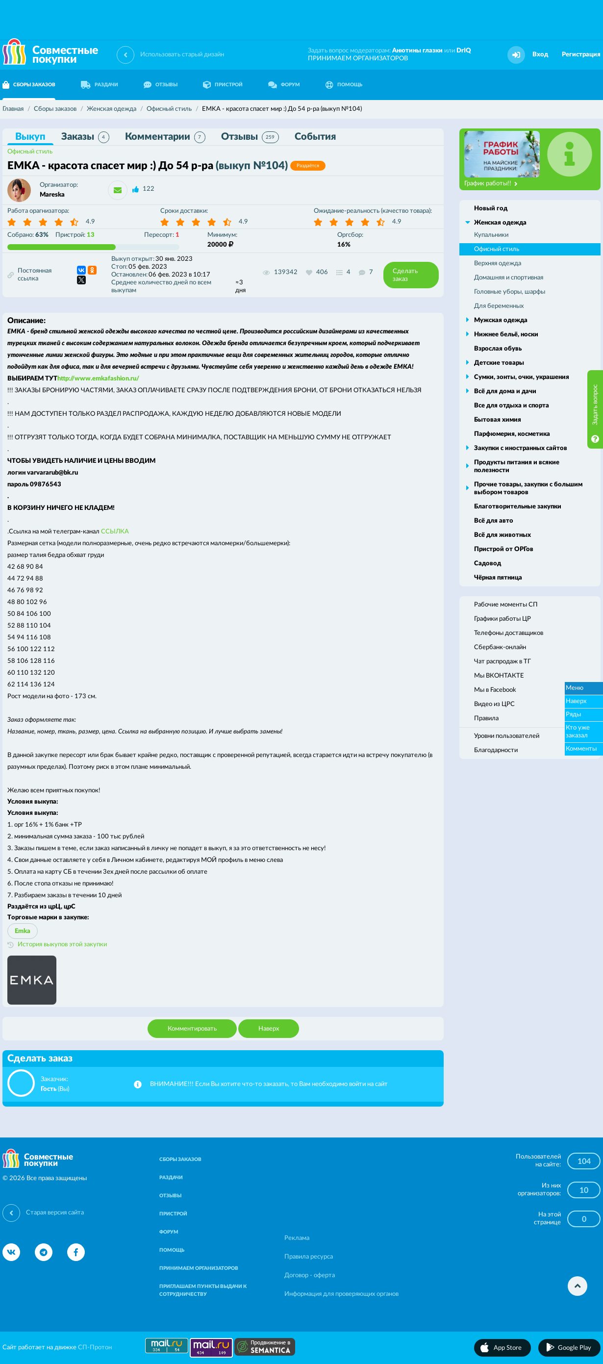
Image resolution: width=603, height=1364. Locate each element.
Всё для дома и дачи (505, 391)
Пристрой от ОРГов (503, 549)
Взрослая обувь (498, 349)
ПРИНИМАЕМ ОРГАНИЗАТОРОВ (358, 58)
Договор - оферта (309, 1275)
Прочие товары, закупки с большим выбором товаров (528, 488)
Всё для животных (502, 535)
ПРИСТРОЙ (223, 85)
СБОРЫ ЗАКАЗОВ (180, 1159)
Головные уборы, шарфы (509, 292)
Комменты (581, 749)
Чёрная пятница (498, 578)
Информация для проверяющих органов (341, 1294)
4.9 (90, 222)
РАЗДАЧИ (99, 85)
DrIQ (463, 51)
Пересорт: (161, 235)
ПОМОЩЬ (344, 85)
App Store (508, 1348)
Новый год (490, 208)
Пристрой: (75, 235)
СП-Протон (95, 1347)
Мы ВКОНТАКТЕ (499, 676)
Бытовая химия (497, 420)
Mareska (52, 195)
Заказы (85, 137)
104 (584, 1161)
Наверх (268, 1029)
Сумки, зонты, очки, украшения (521, 377)
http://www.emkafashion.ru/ (98, 379)
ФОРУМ (284, 85)
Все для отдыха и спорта (511, 406)
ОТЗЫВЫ (160, 85)
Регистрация (581, 54)
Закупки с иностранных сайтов (520, 448)
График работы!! (491, 183)
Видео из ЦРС (494, 704)
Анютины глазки (417, 51)
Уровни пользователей (506, 736)
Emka (22, 931)
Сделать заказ (405, 275)
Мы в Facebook (495, 690)
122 (148, 189)
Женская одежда (500, 223)
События (315, 137)
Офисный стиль (29, 152)
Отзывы (250, 137)
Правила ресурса (308, 1257)
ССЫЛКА (115, 532)
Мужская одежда (501, 320)
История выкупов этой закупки (62, 944)
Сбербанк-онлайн (500, 647)
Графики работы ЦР (502, 619)
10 (583, 1190)
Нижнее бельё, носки (506, 334)
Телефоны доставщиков (508, 633)
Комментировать (192, 1029)
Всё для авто (493, 521)
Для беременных (499, 306)
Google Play (574, 1348)
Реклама (296, 1238)
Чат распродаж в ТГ (502, 661)
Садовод (487, 563)
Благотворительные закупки (517, 507)
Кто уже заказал (578, 732)
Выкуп (30, 137)
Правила (486, 718)
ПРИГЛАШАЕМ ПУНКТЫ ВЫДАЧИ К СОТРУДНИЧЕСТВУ (203, 1290)
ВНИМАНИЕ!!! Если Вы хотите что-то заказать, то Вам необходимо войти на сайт (269, 1084)
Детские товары (499, 363)
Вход (540, 54)
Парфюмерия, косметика (512, 434)
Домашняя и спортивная (508, 278)
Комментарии (165, 137)
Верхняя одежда (497, 263)
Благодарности (496, 750)
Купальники (491, 235)
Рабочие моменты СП (506, 605)
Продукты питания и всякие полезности (516, 466)
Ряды (573, 714)
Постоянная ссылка (29, 275)
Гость (48, 1089)
